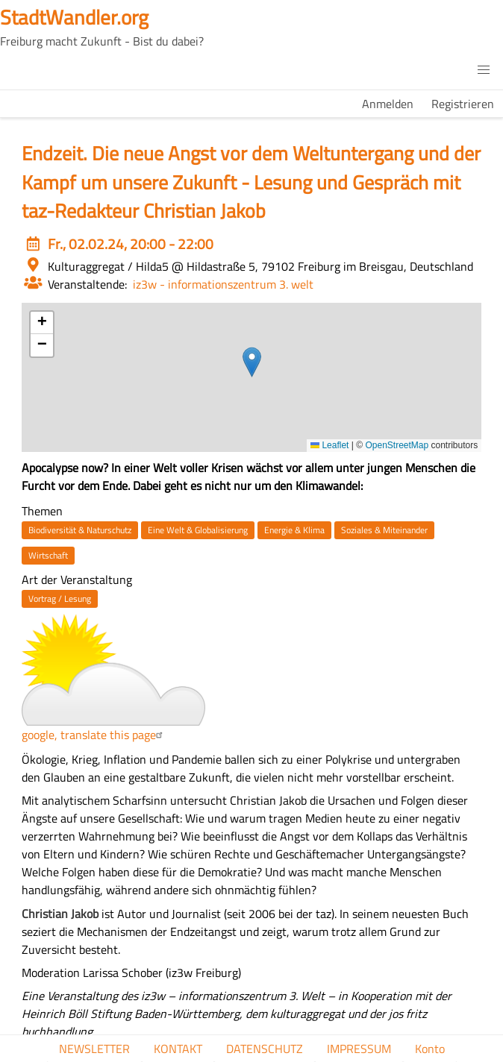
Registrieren (462, 104)
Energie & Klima (294, 530)
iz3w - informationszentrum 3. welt (223, 284)
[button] (483, 70)
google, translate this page (94, 735)
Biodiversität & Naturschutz (79, 530)
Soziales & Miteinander (384, 530)
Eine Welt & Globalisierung (198, 530)
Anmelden (387, 104)
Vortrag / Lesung (59, 598)
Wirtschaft (48, 555)
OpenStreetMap (396, 445)
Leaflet (329, 445)
